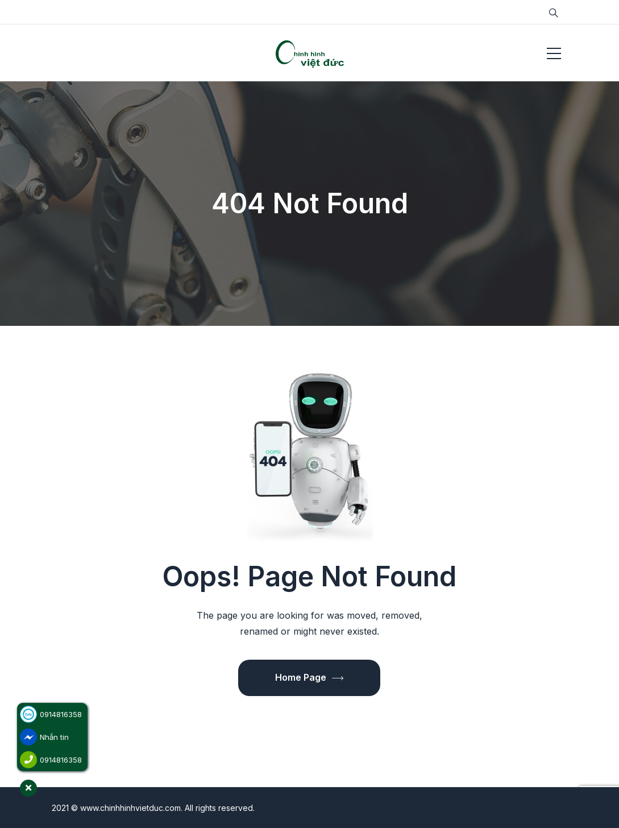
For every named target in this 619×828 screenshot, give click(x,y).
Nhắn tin (54, 737)
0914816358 (61, 714)
